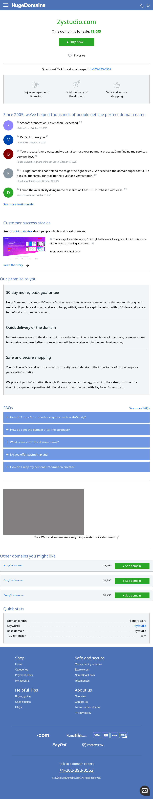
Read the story (16, 265)
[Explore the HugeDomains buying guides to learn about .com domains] (43, 735)
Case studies (23, 701)
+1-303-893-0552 (76, 770)
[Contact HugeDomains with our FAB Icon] (145, 791)
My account (22, 680)
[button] (5, 5)
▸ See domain (137, 566)
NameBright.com (85, 674)
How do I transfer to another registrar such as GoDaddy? (48, 417)
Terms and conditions (87, 706)
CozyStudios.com (13, 580)
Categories (21, 669)
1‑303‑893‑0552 (101, 69)
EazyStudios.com (13, 565)
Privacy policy (83, 712)
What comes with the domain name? (34, 442)
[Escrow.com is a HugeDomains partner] (93, 744)
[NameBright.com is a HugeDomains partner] (76, 735)
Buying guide (23, 696)
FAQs (18, 706)
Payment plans (24, 674)
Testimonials (82, 680)
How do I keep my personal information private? (42, 467)
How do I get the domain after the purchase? (40, 430)
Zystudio (140, 625)
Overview (80, 696)
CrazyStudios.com (14, 594)
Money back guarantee (88, 663)
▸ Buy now (75, 42)
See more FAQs (139, 408)
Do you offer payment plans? (29, 454)
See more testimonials (18, 204)
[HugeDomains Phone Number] (141, 6)
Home (18, 663)
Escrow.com (82, 669)
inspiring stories (21, 231)
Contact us (81, 701)
